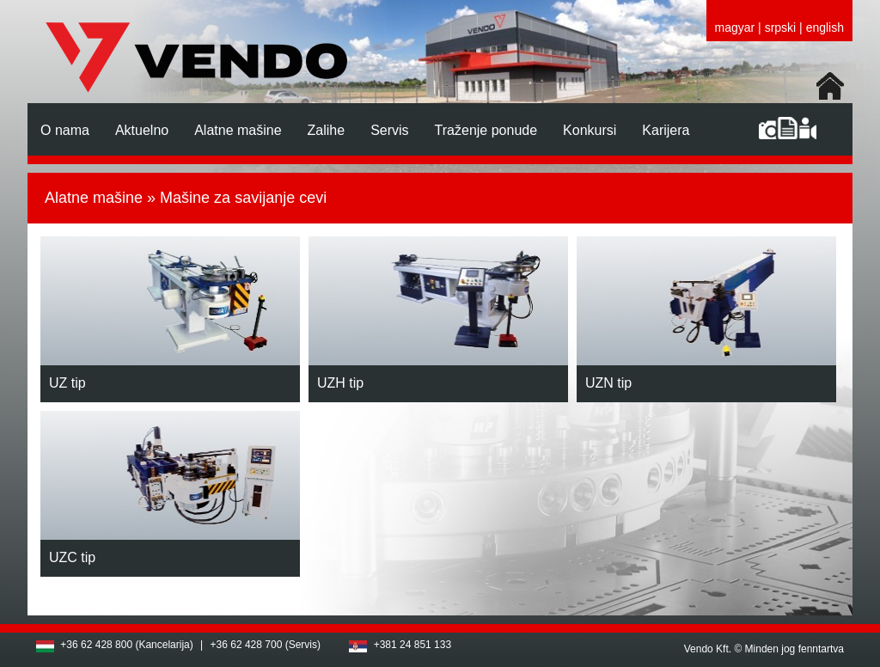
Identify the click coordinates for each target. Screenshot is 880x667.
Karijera (665, 130)
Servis (389, 130)
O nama (64, 130)
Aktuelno (141, 130)
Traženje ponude (486, 130)
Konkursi (589, 130)
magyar (735, 27)
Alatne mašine (237, 130)
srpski (781, 27)
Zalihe (326, 130)
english (825, 27)
